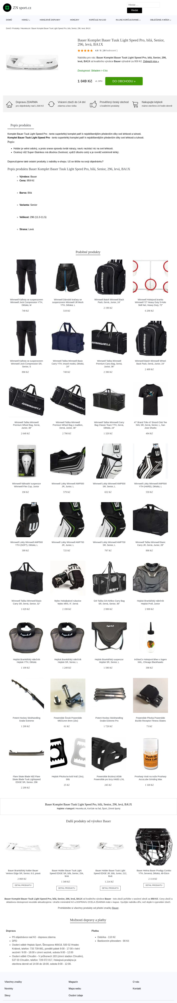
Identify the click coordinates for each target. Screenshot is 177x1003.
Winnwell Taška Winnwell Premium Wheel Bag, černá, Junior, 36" (26, 425)
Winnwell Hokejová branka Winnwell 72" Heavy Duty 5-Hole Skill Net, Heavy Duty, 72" (150, 302)
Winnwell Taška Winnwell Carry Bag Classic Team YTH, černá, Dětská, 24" (109, 425)
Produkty (15, 28)
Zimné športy (114, 808)
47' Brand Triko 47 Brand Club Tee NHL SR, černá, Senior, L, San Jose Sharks (150, 425)
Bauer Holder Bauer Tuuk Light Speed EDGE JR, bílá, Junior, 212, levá (110, 873)
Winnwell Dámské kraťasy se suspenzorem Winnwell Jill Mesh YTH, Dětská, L (67, 302)
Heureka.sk (25, 28)
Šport (104, 808)
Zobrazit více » (151, 61)
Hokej (25, 20)
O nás (136, 982)
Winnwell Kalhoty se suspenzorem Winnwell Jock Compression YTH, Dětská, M (26, 302)
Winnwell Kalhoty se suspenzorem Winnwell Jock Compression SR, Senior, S (26, 364)
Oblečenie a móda (159, 20)
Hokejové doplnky (50, 20)
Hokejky (74, 20)
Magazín (73, 982)
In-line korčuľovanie (127, 20)
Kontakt (137, 988)
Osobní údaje (76, 995)
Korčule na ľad (97, 20)
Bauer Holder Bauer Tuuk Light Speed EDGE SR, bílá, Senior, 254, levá (67, 873)
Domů (9, 20)
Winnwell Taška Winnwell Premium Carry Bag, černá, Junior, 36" (109, 364)
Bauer (117, 61)
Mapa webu (75, 988)
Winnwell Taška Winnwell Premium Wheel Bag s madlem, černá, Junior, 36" (68, 425)
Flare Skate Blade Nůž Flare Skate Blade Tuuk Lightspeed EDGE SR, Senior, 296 (26, 779)
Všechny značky (13, 982)
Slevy (7, 995)
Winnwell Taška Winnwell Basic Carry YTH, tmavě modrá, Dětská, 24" (68, 364)
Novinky (8, 988)
